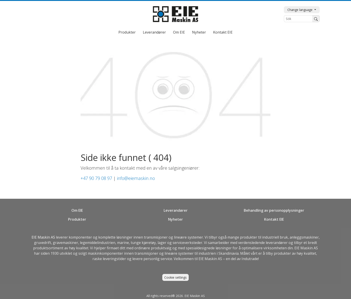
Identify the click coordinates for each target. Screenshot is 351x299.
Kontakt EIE (223, 32)
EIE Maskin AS (44, 237)
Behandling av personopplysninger (274, 210)
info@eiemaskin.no (136, 178)
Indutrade (250, 258)
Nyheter (199, 32)
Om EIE (179, 32)
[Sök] (298, 18)
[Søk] (316, 18)
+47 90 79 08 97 (96, 178)
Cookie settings (175, 277)
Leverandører (154, 32)
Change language (300, 10)
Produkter (127, 32)
